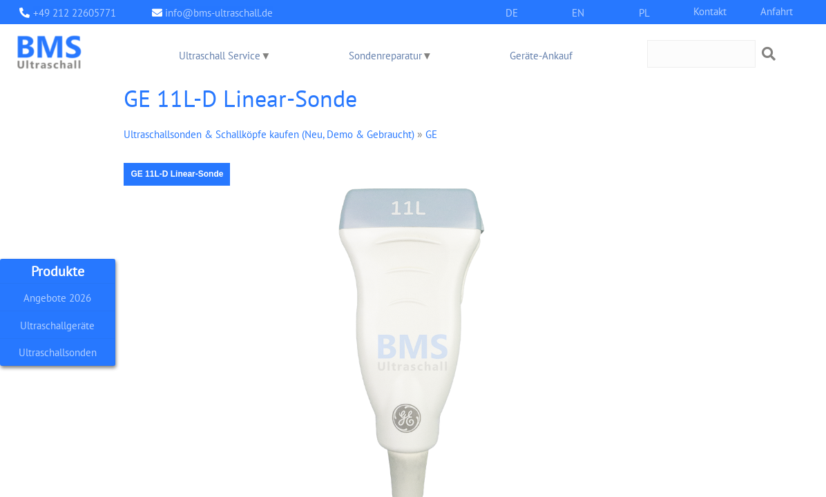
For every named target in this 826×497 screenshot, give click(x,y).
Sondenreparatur (385, 54)
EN (578, 12)
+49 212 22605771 (74, 12)
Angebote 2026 (57, 297)
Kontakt (710, 10)
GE (431, 133)
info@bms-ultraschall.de (219, 12)
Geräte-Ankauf (541, 54)
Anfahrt (776, 10)
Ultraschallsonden (58, 352)
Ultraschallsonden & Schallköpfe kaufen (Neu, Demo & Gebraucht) (269, 133)
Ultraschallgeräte (57, 324)
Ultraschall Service (219, 54)
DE (512, 12)
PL (644, 12)
